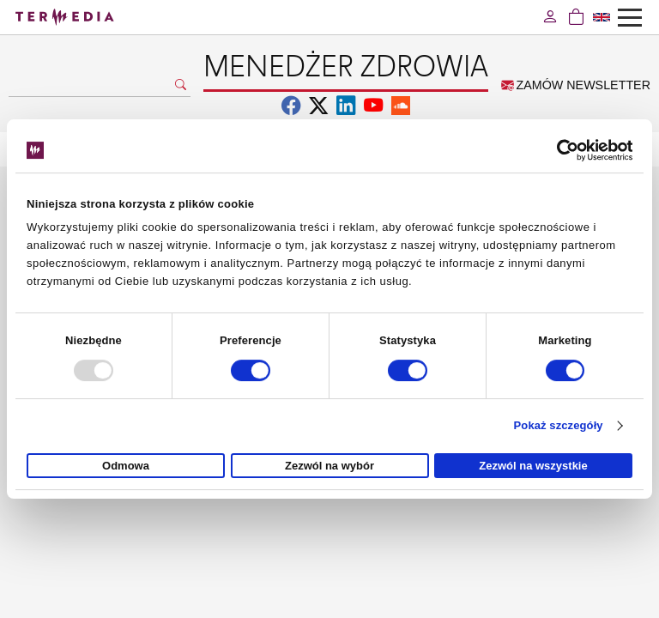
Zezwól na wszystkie (533, 465)
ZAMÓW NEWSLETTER (575, 85)
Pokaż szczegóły (558, 425)
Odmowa (125, 465)
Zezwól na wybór (329, 465)
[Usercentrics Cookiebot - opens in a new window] (557, 150)
